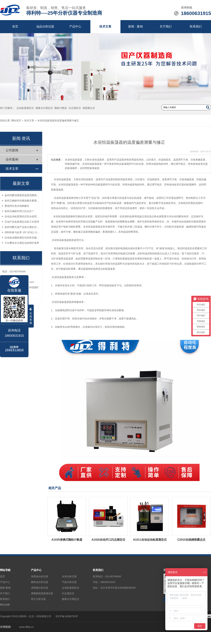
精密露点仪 (89, 108)
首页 (15, 26)
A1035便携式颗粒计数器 (66, 539)
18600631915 (107, 582)
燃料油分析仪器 (39, 582)
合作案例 (12, 159)
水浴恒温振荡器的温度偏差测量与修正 (58, 120)
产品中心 (75, 26)
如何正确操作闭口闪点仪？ (19, 211)
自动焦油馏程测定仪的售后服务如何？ (22, 237)
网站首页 (16, 120)
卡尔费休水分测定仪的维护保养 (22, 242)
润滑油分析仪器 (39, 576)
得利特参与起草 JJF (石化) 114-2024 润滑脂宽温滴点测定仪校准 (22, 232)
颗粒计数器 (61, 108)
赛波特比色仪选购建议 (17, 205)
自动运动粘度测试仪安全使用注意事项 (22, 216)
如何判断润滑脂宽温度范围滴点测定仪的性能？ (22, 195)
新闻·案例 (5, 587)
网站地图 (5, 604)
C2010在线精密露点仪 (191, 539)
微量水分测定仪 (44, 108)
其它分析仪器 (38, 599)
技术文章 (105, 26)
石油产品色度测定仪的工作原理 (22, 221)
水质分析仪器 (69, 576)
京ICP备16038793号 (66, 616)
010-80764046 (113, 576)
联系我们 (196, 26)
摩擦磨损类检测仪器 (42, 593)
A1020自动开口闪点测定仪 (108, 539)
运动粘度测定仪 (25, 108)
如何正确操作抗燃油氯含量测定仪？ (22, 200)
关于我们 (166, 26)
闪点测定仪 (75, 108)
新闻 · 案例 (135, 26)
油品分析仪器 (45, 26)
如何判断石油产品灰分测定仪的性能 (22, 227)
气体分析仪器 (69, 582)
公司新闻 (12, 150)
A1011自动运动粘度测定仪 (150, 539)
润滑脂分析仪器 (39, 587)
